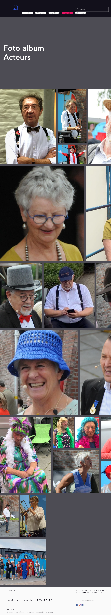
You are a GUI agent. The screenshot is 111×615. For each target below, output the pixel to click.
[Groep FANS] (82, 605)
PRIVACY (10, 610)
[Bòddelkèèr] (77, 605)
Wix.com (49, 612)
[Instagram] (80, 605)
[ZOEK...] (92, 9)
